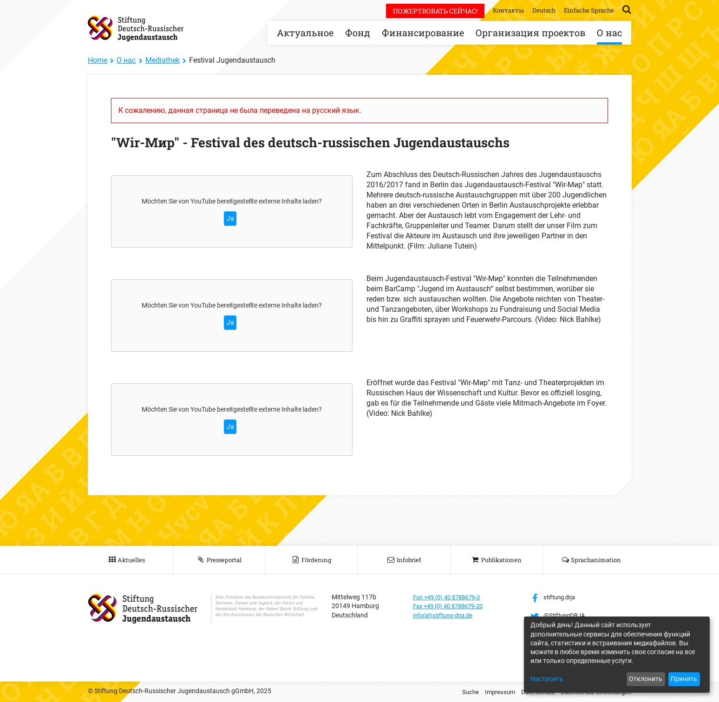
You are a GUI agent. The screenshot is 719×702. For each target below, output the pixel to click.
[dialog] (617, 655)
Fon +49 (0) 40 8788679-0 (450, 597)
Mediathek (162, 60)
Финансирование (423, 32)
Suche (458, 691)
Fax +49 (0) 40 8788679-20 (452, 606)
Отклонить (645, 678)
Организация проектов (530, 32)
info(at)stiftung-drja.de (446, 615)
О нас (609, 32)
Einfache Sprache (587, 10)
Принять (684, 678)
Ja (230, 218)
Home (97, 60)
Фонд (357, 32)
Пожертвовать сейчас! (428, 11)
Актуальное (305, 32)
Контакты (503, 10)
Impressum (489, 691)
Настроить (546, 678)
